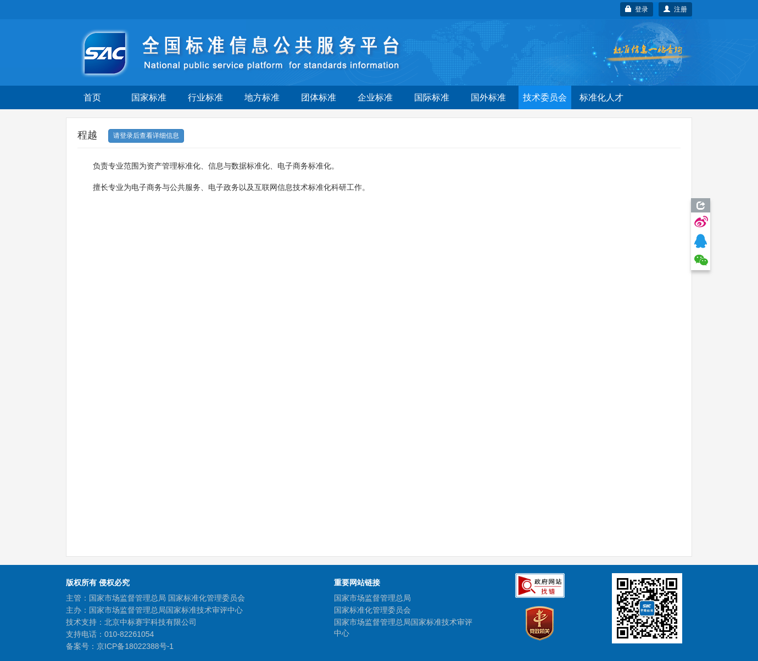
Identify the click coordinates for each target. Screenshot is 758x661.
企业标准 (375, 97)
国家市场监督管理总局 (372, 597)
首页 (92, 97)
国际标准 (431, 97)
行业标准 (205, 97)
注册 (675, 9)
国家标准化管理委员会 (372, 610)
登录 (637, 9)
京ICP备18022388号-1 (135, 646)
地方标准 (262, 97)
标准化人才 (601, 97)
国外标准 (488, 97)
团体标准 (318, 97)
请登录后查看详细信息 (146, 135)
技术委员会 (545, 97)
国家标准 (148, 97)
